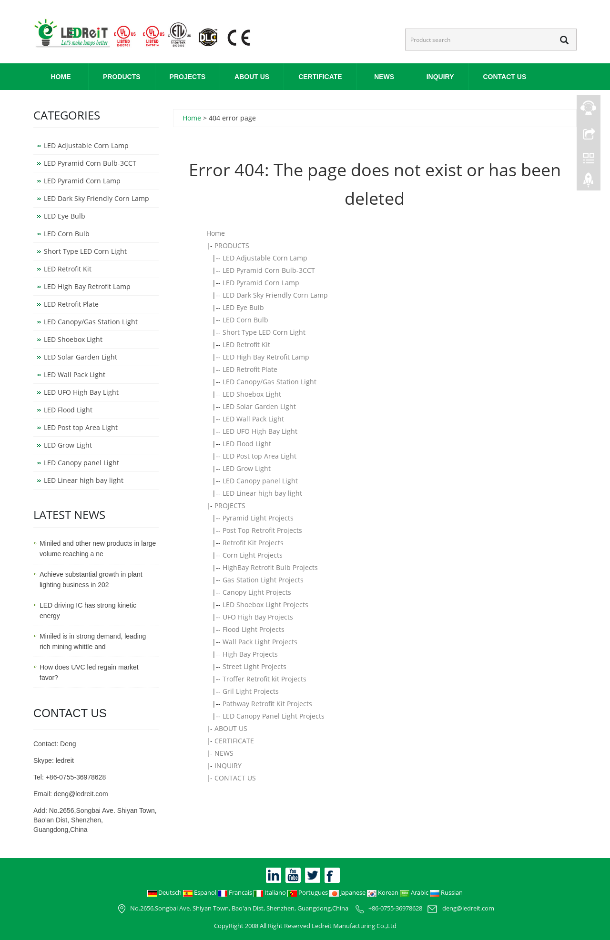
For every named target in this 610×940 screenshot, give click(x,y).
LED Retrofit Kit (246, 344)
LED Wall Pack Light (253, 418)
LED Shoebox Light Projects (265, 604)
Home (61, 76)
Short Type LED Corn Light (264, 332)
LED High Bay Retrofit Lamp (266, 356)
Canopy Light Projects (257, 592)
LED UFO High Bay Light (260, 431)
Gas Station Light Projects (263, 579)
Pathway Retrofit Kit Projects (267, 703)
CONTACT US (505, 76)
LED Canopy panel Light (260, 480)
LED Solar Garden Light (259, 406)
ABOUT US (251, 76)
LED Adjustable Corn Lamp (265, 257)
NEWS (384, 76)
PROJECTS (187, 76)
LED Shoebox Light (252, 394)
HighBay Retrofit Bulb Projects (270, 567)
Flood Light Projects (254, 629)
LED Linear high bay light (262, 493)
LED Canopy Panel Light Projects (274, 715)
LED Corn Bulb (245, 319)
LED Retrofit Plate (250, 369)
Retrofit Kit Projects (253, 542)
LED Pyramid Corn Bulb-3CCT (269, 270)
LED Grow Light (247, 468)
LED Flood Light (247, 443)
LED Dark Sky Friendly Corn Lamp (275, 295)
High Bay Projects (250, 654)
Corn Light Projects (253, 555)
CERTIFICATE (320, 76)
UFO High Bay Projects (258, 616)
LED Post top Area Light (259, 455)
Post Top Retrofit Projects (262, 530)
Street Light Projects (254, 666)
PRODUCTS (122, 76)
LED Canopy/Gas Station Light (269, 381)
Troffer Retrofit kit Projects (264, 678)
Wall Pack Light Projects (260, 641)
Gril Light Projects (251, 691)
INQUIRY (440, 76)
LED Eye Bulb (243, 307)
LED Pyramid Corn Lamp (261, 282)
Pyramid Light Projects (258, 517)
